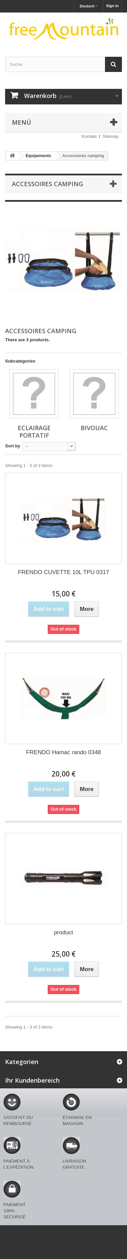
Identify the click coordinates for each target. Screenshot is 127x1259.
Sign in (112, 6)
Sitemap (110, 136)
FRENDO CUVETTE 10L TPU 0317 (63, 572)
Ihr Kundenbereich (32, 1080)
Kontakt (89, 136)
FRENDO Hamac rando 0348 (63, 752)
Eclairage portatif (34, 431)
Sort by (12, 445)
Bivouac (94, 428)
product (63, 932)
